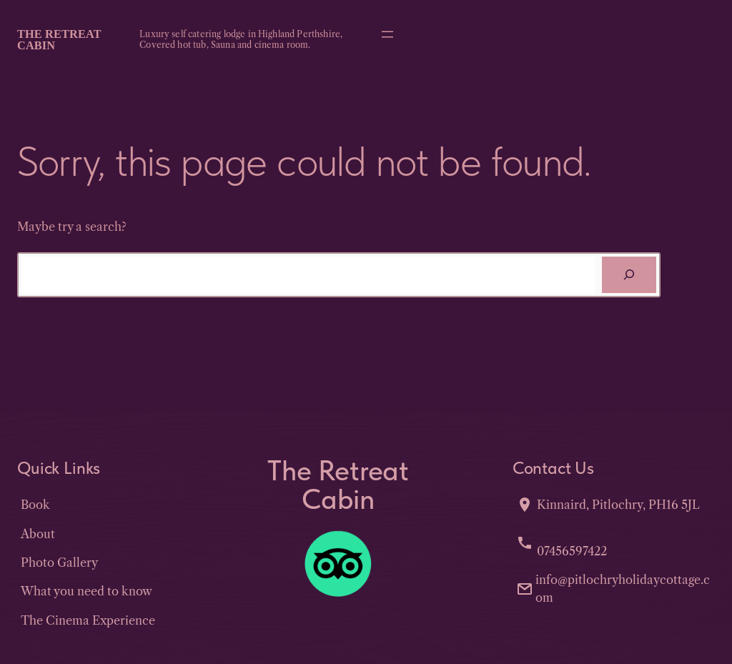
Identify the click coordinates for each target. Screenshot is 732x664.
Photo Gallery (59, 562)
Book (35, 504)
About (38, 534)
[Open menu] (387, 34)
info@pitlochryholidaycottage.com (622, 588)
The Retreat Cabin (59, 39)
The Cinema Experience (88, 620)
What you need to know (86, 591)
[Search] (629, 275)
